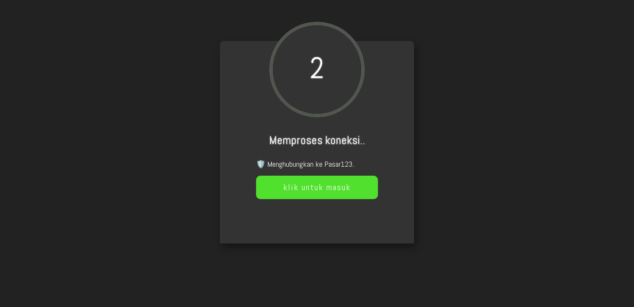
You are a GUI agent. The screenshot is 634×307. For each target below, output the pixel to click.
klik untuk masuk (317, 187)
